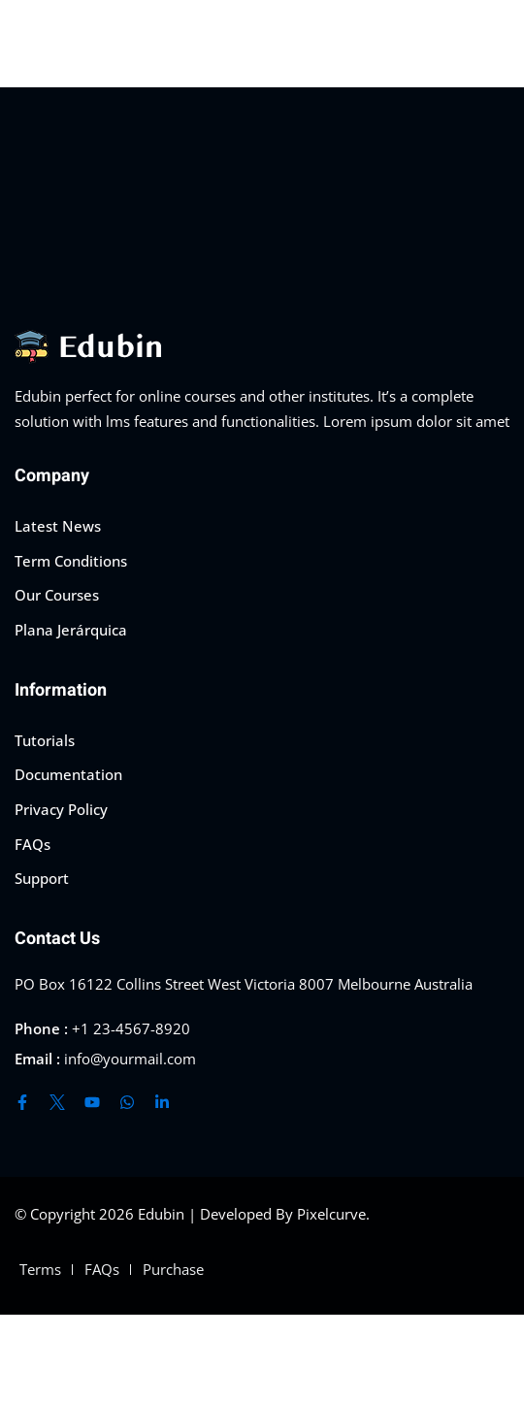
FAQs (32, 844)
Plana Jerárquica (71, 629)
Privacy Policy (61, 809)
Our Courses (57, 594)
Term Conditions (71, 561)
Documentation (68, 774)
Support (42, 878)
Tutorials (45, 740)
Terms (40, 1269)
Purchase (173, 1269)
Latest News (58, 526)
